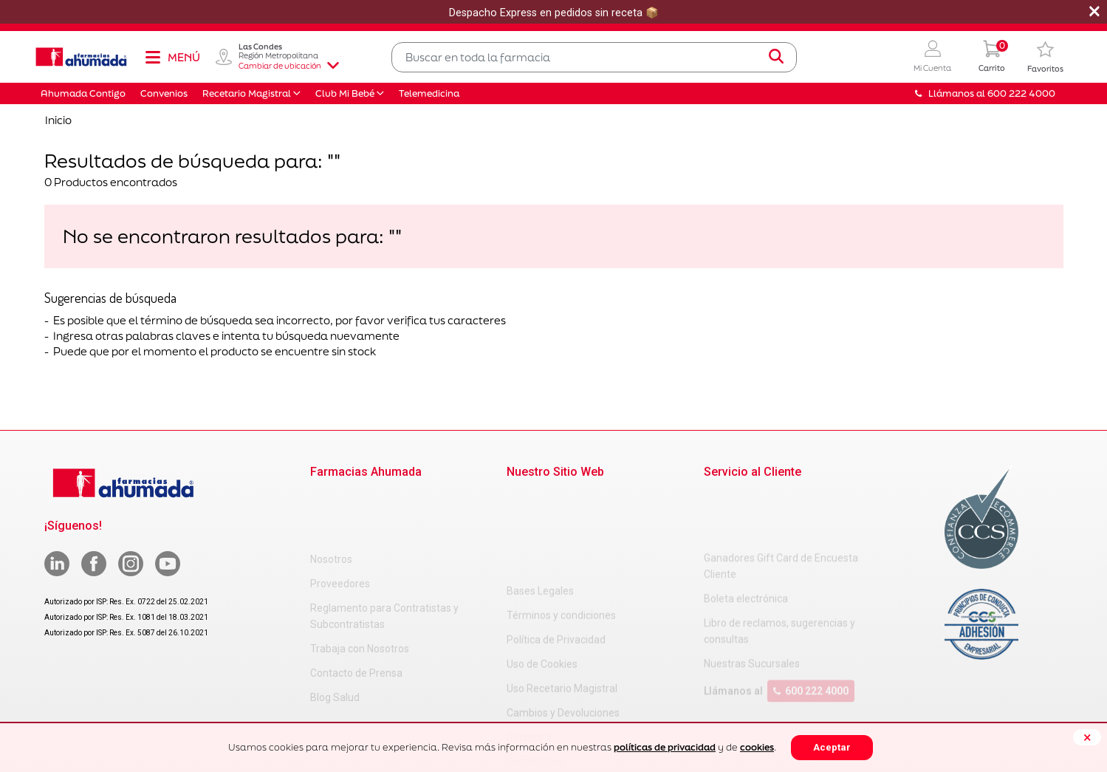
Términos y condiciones (561, 523)
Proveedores (340, 523)
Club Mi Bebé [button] (344, 93)
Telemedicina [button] (429, 93)
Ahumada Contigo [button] (83, 93)
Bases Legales (540, 499)
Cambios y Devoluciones (563, 620)
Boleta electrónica (746, 539)
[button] (932, 57)
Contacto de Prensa (356, 612)
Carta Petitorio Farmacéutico (574, 694)
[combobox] (594, 57)
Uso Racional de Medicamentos (580, 718)
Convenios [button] (164, 93)
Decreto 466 (535, 669)
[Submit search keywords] (776, 56)
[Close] (1087, 737)
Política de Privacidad (556, 547)
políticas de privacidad (665, 747)
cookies (757, 747)
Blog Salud (335, 637)
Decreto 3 (529, 645)
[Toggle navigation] (172, 57)
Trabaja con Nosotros (359, 588)
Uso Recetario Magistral (562, 596)
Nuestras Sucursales (752, 604)
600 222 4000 (811, 632)
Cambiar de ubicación (289, 66)
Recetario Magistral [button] (246, 93)
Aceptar (832, 747)
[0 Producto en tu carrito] (991, 57)
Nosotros (331, 499)
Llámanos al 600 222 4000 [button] (985, 93)
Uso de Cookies (542, 572)
